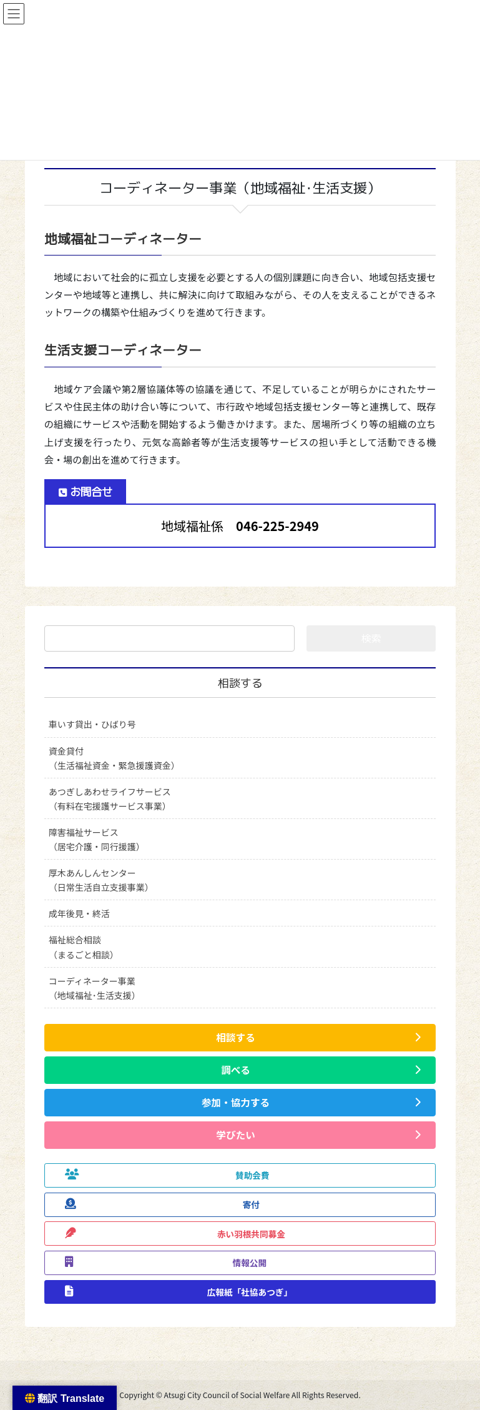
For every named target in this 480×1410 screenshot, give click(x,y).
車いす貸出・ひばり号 (92, 724)
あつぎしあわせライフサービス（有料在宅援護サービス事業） (110, 798)
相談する (240, 683)
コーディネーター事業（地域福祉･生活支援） (94, 988)
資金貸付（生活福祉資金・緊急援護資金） (114, 758)
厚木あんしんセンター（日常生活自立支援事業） (101, 879)
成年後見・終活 (79, 913)
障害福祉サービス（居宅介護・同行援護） (97, 839)
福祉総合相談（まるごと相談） (84, 946)
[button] (240, 1037)
